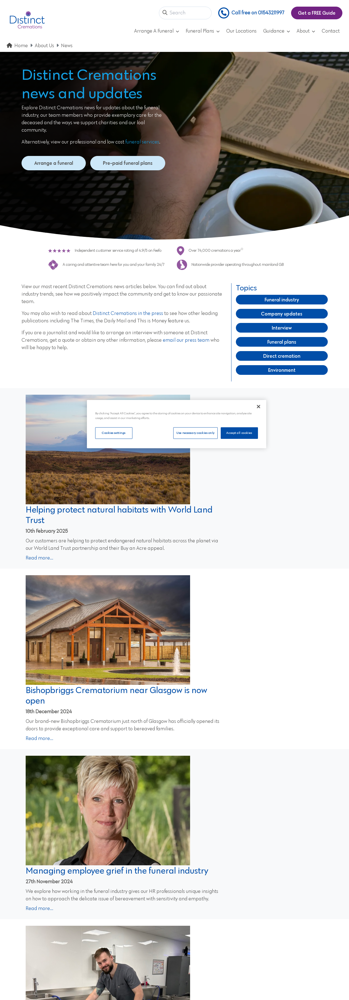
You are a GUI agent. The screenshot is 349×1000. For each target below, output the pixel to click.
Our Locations (241, 31)
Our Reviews (105, 923)
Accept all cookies (239, 432)
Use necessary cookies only (194, 432)
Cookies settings (114, 432)
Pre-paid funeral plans (128, 163)
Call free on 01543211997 (251, 13)
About (306, 31)
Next (218, 784)
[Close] (258, 406)
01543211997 (27, 887)
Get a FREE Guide (316, 13)
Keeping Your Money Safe (204, 942)
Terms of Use (191, 884)
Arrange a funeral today (241, 819)
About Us (44, 45)
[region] (176, 424)
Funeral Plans (203, 31)
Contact (331, 31)
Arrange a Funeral (111, 884)
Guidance (276, 31)
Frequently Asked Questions (121, 913)
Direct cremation (281, 356)
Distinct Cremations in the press (128, 313)
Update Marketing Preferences (125, 951)
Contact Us (104, 942)
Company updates (281, 314)
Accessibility (190, 894)
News (67, 45)
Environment (281, 370)
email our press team (186, 340)
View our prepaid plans (108, 819)
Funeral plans (281, 342)
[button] (164, 13)
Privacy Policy (106, 903)
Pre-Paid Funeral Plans (116, 894)
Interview (282, 328)
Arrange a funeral (53, 163)
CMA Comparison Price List (207, 932)
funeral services (142, 142)
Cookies (186, 903)
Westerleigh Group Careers (207, 951)
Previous (134, 784)
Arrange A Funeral (156, 31)
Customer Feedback (199, 923)
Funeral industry (282, 299)
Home (21, 45)
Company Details (196, 913)
